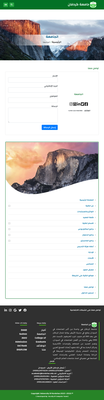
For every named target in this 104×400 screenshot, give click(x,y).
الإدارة (91, 252)
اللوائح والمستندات (85, 211)
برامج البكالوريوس (86, 229)
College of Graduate (40, 340)
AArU (24, 338)
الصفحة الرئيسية (87, 200)
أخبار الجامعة (41, 332)
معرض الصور (88, 270)
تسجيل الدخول (87, 293)
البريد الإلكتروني (51, 86)
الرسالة (54, 106)
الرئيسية (56, 42)
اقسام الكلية (88, 223)
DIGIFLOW (22, 349)
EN (6, 4)
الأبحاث (91, 258)
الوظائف (41, 345)
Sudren (23, 334)
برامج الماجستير (87, 240)
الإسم (55, 76)
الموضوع (54, 96)
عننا (44, 349)
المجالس (90, 264)
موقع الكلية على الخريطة (83, 275)
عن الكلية (90, 206)
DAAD (24, 330)
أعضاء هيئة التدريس (85, 246)
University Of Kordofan (50, 393)
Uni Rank (22, 345)
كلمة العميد (88, 217)
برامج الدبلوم (88, 235)
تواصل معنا (89, 287)
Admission (21, 342)
